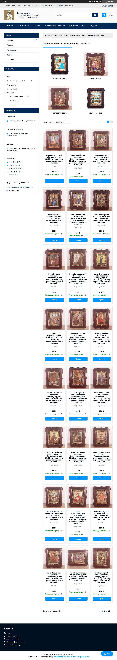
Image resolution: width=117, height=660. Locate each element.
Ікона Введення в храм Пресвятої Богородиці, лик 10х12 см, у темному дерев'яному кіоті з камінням (78, 397)
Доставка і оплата (77, 25)
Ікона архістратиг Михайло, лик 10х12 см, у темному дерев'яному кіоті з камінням (101, 218)
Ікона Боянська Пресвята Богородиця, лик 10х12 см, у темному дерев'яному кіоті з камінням (101, 338)
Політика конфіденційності (14, 642)
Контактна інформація (12, 645)
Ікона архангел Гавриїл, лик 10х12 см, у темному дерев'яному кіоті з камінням (54, 218)
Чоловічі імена (59, 79)
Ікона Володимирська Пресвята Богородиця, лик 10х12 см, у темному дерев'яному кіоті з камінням (78, 517)
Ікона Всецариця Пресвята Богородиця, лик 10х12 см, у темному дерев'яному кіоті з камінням (54, 577)
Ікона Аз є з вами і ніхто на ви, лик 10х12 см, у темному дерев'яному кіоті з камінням (54, 159)
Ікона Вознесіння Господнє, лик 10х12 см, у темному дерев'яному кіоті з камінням (54, 515)
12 (109, 611)
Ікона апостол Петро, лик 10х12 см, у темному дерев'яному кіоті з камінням (101, 159)
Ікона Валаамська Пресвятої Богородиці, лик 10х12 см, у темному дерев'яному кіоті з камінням (54, 397)
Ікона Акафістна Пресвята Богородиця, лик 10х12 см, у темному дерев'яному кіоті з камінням (78, 160)
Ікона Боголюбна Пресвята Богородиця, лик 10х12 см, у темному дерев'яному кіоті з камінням (78, 338)
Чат (107, 654)
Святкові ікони (95, 113)
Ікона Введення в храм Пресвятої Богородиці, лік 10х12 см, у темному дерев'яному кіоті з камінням (101, 397)
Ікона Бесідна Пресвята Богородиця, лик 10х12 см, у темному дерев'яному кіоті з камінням (54, 278)
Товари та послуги (55, 35)
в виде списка (112, 122)
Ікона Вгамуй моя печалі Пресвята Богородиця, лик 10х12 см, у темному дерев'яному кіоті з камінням (54, 457)
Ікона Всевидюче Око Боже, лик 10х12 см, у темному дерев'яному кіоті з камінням (101, 515)
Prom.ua (70, 654)
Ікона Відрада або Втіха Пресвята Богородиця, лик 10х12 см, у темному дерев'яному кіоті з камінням (101, 577)
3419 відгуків (96, 2)
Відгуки (94, 25)
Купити (54, 181)
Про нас (36, 25)
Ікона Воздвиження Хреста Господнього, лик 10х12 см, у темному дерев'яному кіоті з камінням (101, 457)
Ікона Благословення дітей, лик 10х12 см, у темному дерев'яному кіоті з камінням (54, 338)
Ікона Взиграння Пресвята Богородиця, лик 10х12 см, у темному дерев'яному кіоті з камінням (78, 457)
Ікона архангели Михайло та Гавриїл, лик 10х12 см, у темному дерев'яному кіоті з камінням (77, 219)
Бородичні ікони (60, 113)
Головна (10, 25)
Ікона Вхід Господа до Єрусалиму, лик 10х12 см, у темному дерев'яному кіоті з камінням (78, 576)
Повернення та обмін (55, 25)
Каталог (22, 25)
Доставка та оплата (11, 636)
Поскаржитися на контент (61, 657)
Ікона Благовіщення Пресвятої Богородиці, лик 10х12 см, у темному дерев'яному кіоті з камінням (78, 278)
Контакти (10, 32)
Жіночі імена (95, 79)
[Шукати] (95, 15)
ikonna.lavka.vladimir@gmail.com (21, 187)
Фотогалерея (12, 50)
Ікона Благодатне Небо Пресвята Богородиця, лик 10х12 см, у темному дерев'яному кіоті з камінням (101, 278)
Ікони (66, 35)
